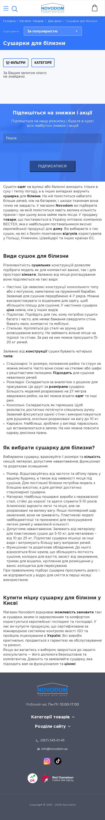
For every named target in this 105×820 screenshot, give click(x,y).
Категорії (43, 62)
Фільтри (15, 62)
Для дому (55, 21)
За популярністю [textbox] (42, 31)
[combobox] (53, 31)
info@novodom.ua (52, 749)
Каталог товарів (32, 21)
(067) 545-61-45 (52, 740)
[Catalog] (5, 8)
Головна (9, 21)
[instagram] (47, 761)
